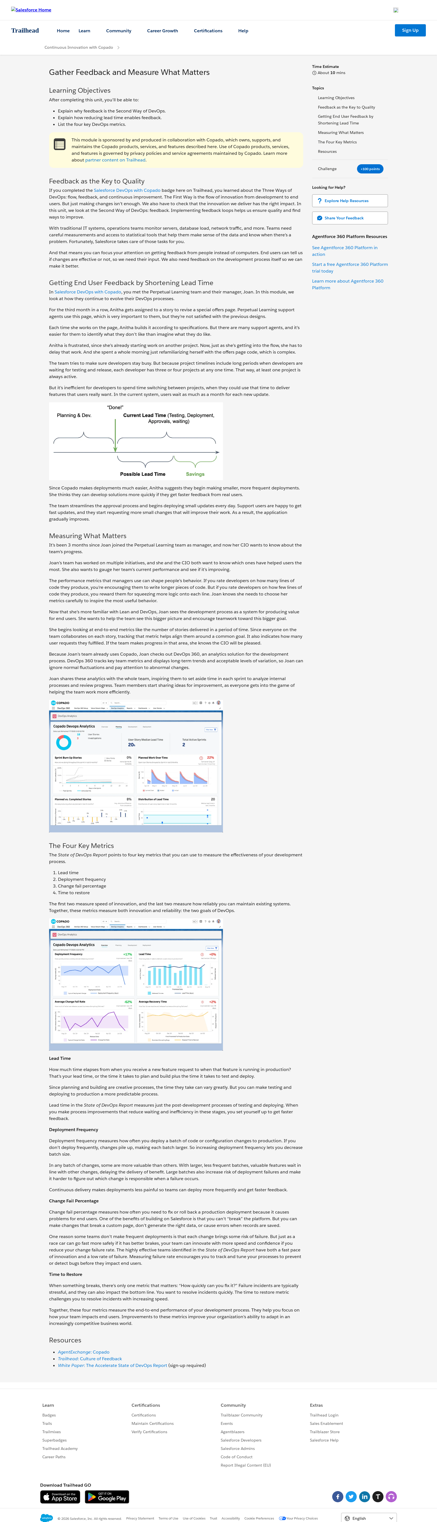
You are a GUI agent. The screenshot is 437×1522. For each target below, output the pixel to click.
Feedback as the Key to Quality (346, 107)
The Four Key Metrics (337, 141)
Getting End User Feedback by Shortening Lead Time (345, 120)
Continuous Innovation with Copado (79, 47)
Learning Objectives (336, 97)
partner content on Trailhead (115, 160)
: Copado (84, 1352)
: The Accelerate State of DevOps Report (112, 1365)
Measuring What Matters (341, 132)
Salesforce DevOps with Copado (127, 190)
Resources (327, 151)
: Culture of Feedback (90, 1359)
